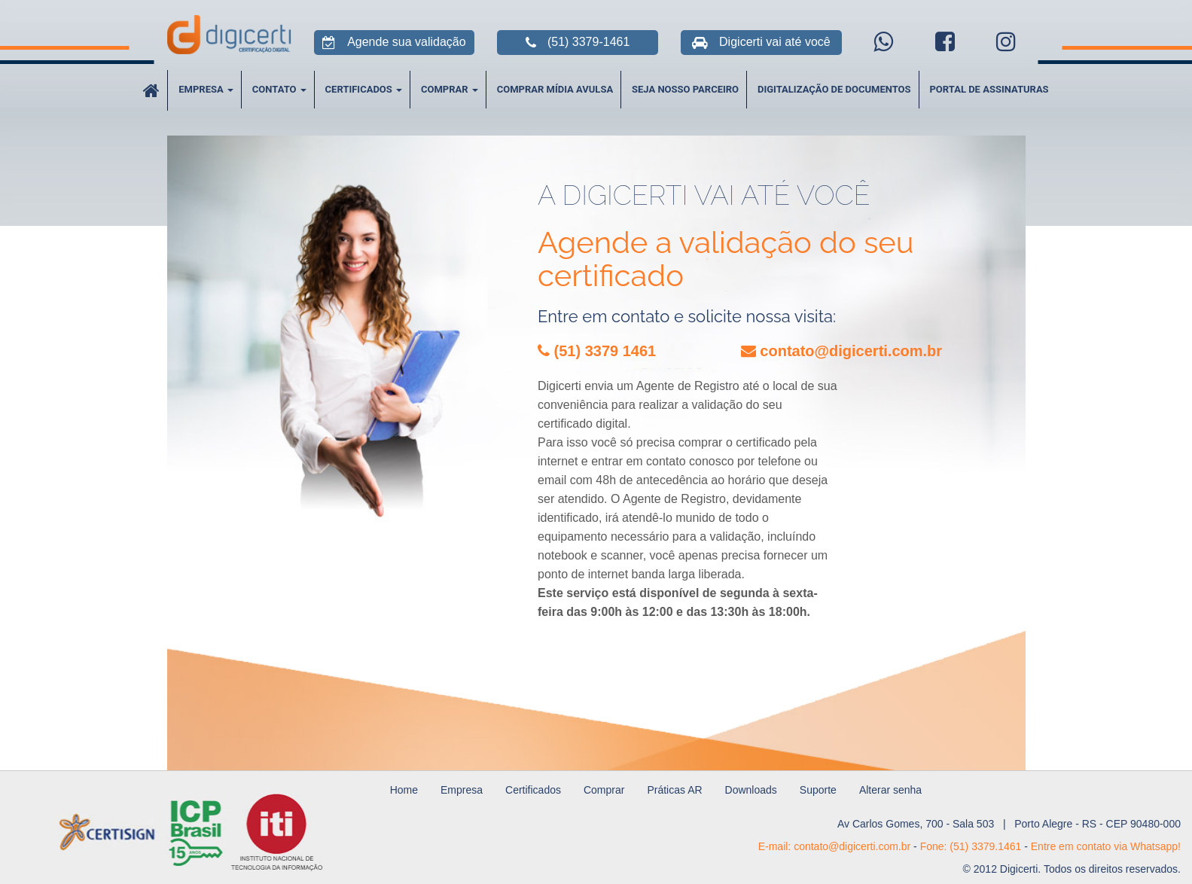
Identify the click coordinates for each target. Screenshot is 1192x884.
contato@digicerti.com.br (841, 351)
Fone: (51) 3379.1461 (971, 846)
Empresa (462, 790)
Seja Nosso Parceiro (685, 89)
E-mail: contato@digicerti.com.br (834, 846)
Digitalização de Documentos (834, 89)
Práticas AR (674, 790)
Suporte (818, 790)
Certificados (533, 790)
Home (404, 790)
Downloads (751, 790)
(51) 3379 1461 (597, 351)
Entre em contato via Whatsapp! (1106, 846)
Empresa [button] (205, 89)
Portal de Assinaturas (988, 89)
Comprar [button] (449, 89)
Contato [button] (279, 89)
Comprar (604, 790)
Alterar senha (890, 790)
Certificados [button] (363, 89)
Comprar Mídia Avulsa (555, 89)
